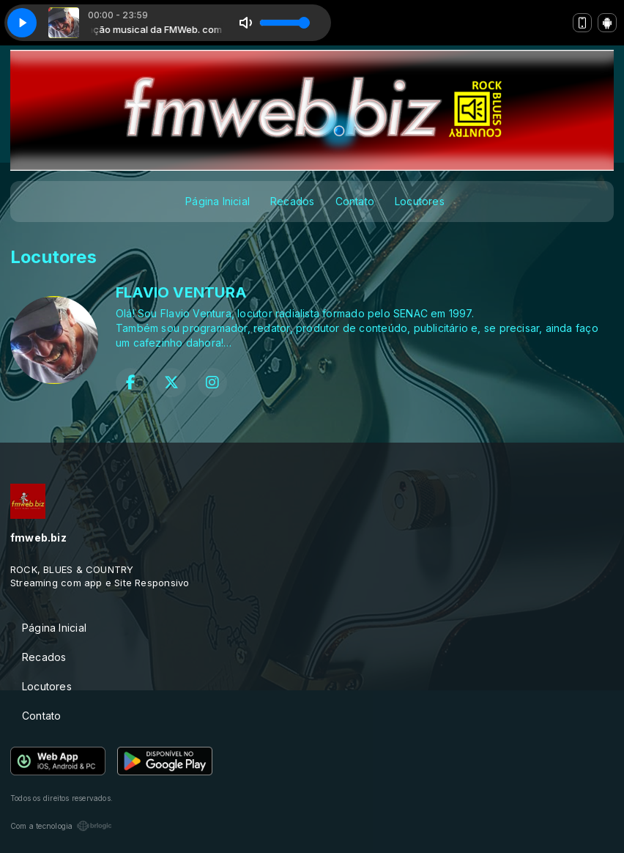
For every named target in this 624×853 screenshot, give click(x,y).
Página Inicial (217, 201)
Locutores (420, 201)
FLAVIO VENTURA (181, 292)
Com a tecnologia (61, 826)
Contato (354, 201)
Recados (292, 201)
